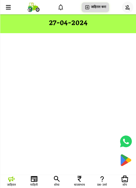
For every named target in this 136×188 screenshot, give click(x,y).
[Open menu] (8, 7)
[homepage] (33, 7)
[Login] (127, 7)
